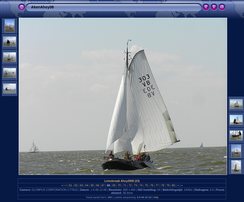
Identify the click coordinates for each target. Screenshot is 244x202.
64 (86, 185)
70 (119, 185)
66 (97, 185)
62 (76, 185)
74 (141, 185)
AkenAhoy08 (42, 7)
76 (151, 185)
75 (146, 185)
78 (162, 185)
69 (113, 185)
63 (81, 185)
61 (70, 185)
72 (130, 185)
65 (92, 185)
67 (103, 185)
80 (173, 185)
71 (124, 185)
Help (156, 197)
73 (135, 185)
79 (168, 185)
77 (157, 185)
